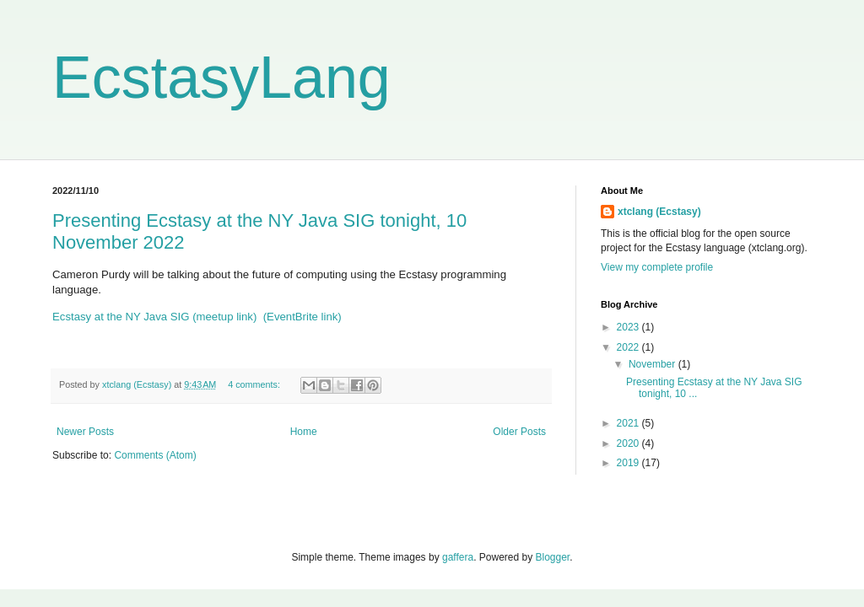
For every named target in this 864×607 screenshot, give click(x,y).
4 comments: (255, 384)
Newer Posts (85, 432)
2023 (629, 327)
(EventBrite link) (302, 316)
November (653, 364)
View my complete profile (657, 267)
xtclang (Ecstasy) (659, 212)
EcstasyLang (221, 77)
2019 (629, 463)
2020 (629, 443)
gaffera (457, 557)
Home (303, 432)
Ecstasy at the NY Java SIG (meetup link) (154, 316)
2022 (629, 347)
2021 (629, 423)
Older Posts (519, 432)
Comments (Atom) (155, 455)
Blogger (553, 557)
